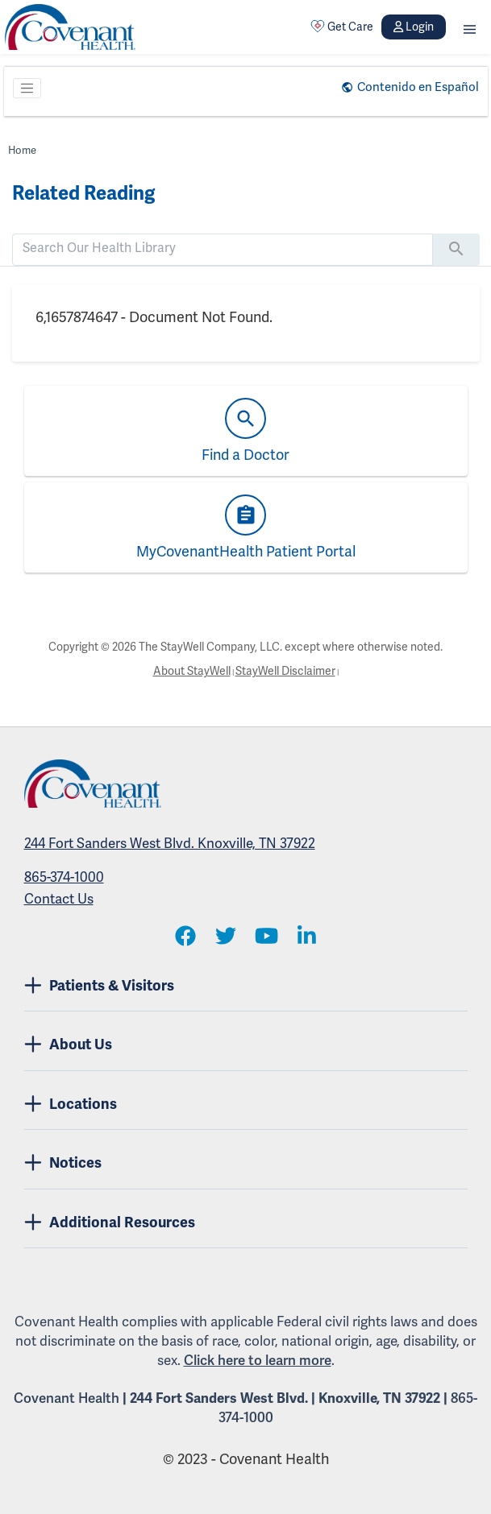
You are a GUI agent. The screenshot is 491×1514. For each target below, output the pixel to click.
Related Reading (83, 193)
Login (413, 26)
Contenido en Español (418, 87)
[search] (222, 248)
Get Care (341, 27)
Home (22, 150)
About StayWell (192, 671)
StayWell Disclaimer (285, 671)
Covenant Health (66, 1398)
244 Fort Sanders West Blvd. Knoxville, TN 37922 (169, 843)
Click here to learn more (257, 1360)
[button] (470, 27)
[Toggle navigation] (27, 88)
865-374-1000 (64, 877)
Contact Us (59, 899)
